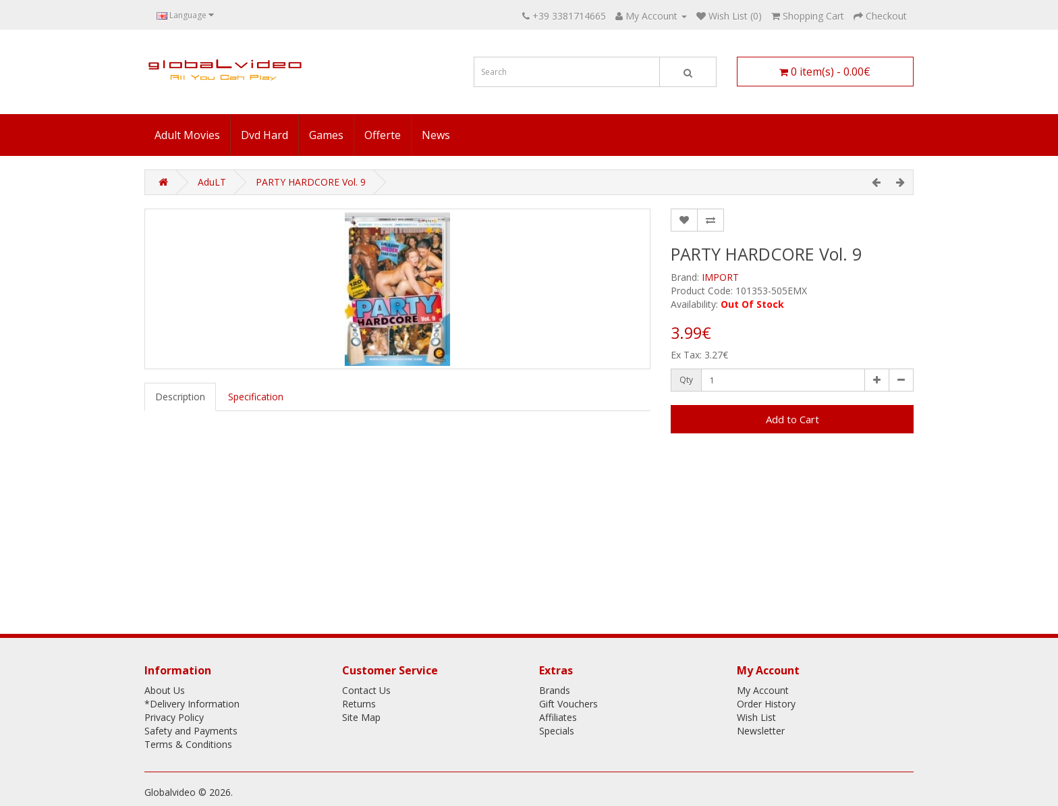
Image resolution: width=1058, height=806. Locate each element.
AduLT (212, 182)
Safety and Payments (191, 730)
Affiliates (558, 717)
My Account (763, 690)
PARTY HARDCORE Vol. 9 (311, 182)
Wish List (756, 717)
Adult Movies (187, 135)
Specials (556, 730)
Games (326, 135)
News (436, 135)
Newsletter (761, 730)
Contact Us (366, 690)
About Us (164, 690)
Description (180, 396)
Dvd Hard (264, 135)
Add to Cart (792, 419)
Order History (766, 703)
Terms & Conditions (188, 744)
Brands (554, 690)
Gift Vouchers (568, 703)
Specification (255, 396)
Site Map (361, 717)
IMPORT (720, 277)
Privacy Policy (174, 717)
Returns (359, 703)
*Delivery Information (192, 703)
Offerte (382, 135)
